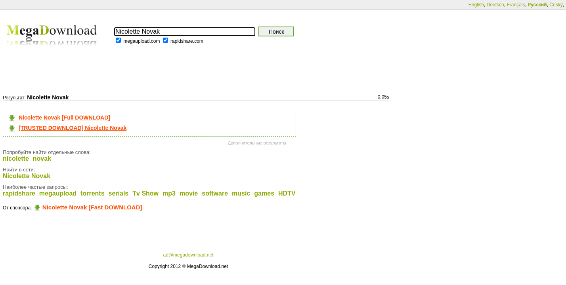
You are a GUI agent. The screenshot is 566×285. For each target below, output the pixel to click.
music (241, 193)
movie (189, 193)
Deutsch (495, 5)
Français (516, 5)
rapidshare (19, 193)
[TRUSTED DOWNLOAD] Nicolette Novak (72, 128)
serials (119, 193)
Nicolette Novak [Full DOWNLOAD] (64, 117)
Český (555, 5)
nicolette (16, 158)
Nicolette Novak (26, 176)
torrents (92, 193)
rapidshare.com (186, 41)
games (264, 193)
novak (42, 158)
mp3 (169, 193)
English (476, 5)
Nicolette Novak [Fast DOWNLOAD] (92, 207)
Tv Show (145, 193)
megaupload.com (141, 41)
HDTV (287, 193)
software (215, 193)
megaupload (57, 193)
